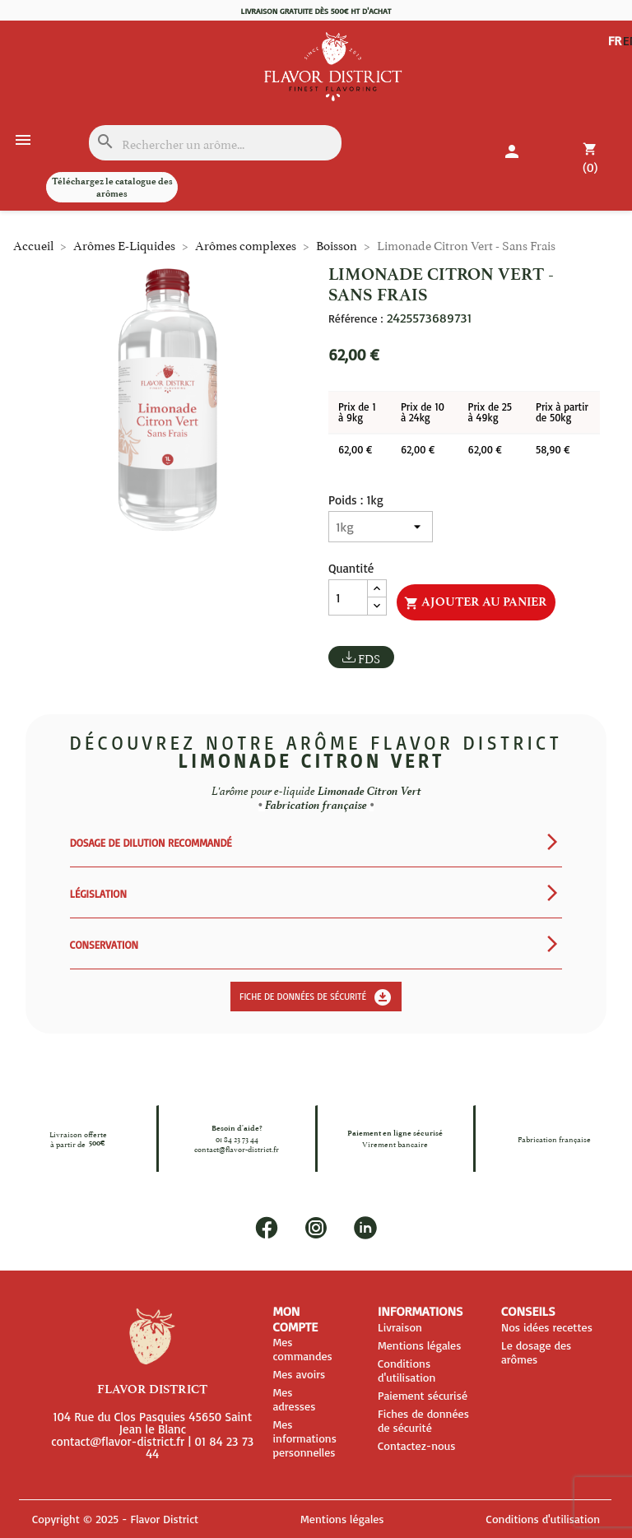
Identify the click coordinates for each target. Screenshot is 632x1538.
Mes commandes (302, 1349)
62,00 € (355, 449)
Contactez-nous (417, 1445)
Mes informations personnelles (304, 1438)
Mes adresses (293, 1399)
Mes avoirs (298, 1374)
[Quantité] (348, 597)
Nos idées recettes (546, 1327)
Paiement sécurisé (422, 1395)
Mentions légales (419, 1345)
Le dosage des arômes (536, 1352)
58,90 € (552, 449)
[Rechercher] (215, 142)
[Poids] (380, 526)
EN (616, 53)
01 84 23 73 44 (237, 1139)
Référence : (355, 318)
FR (615, 40)
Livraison (400, 1327)
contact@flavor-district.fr (236, 1149)
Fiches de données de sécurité (423, 1420)
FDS (369, 658)
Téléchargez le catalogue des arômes (112, 186)
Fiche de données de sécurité (316, 997)
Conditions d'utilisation (406, 1370)
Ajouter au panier (475, 602)
